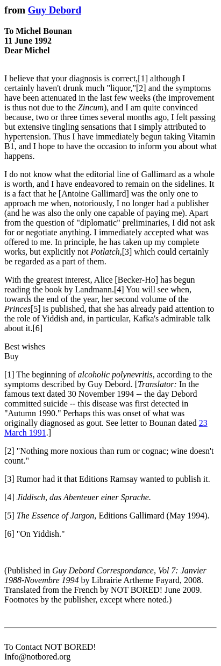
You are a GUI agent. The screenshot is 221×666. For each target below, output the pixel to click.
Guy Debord (54, 10)
